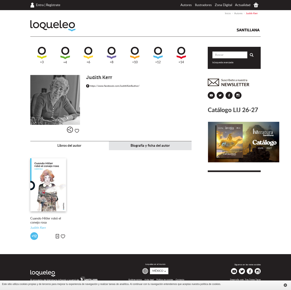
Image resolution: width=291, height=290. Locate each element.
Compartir (70, 130)
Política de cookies (164, 280)
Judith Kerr (38, 227)
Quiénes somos (135, 280)
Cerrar (285, 285)
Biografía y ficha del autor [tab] (150, 145)
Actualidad (242, 5)
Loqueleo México (52, 25)
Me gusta (77, 131)
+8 (111, 55)
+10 (134, 55)
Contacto (180, 280)
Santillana (248, 30)
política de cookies (210, 284)
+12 (158, 55)
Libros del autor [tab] (69, 145)
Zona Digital (223, 5)
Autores (186, 5)
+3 (41, 55)
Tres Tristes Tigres (253, 280)
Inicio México (256, 4)
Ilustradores (203, 5)
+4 (65, 55)
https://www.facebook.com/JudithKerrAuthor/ (112, 86)
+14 (181, 55)
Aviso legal (149, 280)
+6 (88, 55)
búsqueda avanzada (222, 62)
